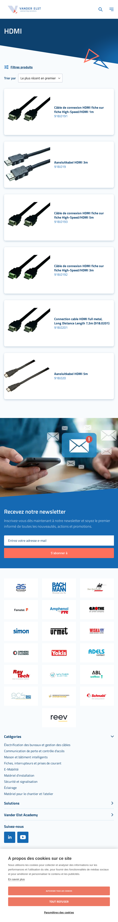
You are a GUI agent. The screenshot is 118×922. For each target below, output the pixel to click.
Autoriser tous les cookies (59, 891)
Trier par (10, 78)
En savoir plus (16, 879)
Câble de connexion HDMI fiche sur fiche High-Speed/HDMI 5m (79, 215)
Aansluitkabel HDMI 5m (71, 373)
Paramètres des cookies (59, 912)
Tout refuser (59, 902)
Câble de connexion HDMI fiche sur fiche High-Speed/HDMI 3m (79, 268)
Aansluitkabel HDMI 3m (71, 162)
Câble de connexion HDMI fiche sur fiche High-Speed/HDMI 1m (79, 109)
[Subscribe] (59, 553)
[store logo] (24, 9)
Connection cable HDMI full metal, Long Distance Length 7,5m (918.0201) (81, 321)
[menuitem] (37, 745)
